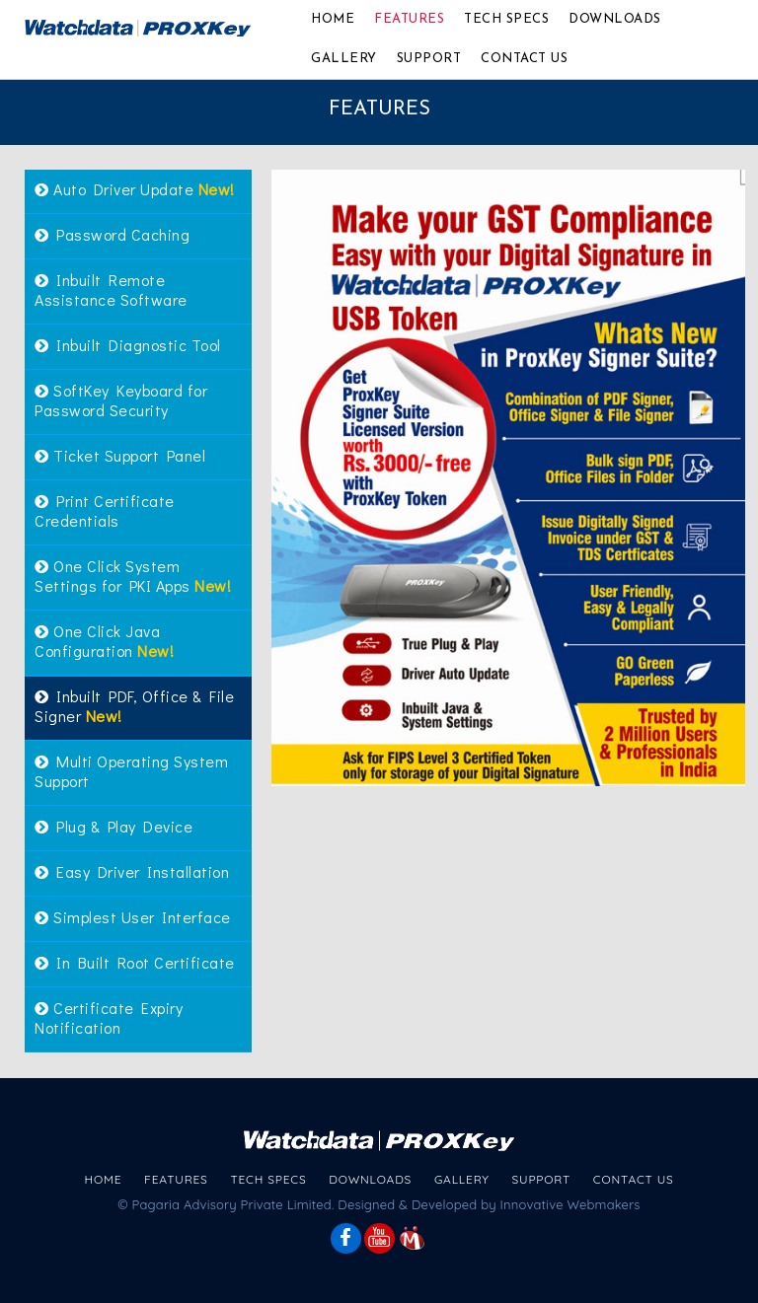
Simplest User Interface (133, 916)
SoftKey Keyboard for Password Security (121, 400)
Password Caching (112, 234)
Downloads (614, 19)
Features (409, 19)
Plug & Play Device (113, 826)
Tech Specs (506, 19)
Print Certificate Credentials (105, 510)
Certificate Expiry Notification (109, 1017)
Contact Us (524, 58)
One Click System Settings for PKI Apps (133, 575)
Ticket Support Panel (120, 455)
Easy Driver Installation (132, 871)
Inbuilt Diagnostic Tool (128, 344)
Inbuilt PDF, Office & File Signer (134, 706)
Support (429, 58)
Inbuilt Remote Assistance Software (111, 289)
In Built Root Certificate (135, 962)
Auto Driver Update (135, 189)
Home (332, 19)
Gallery (344, 58)
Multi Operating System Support (131, 771)
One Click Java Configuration (104, 640)
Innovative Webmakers (570, 1204)
